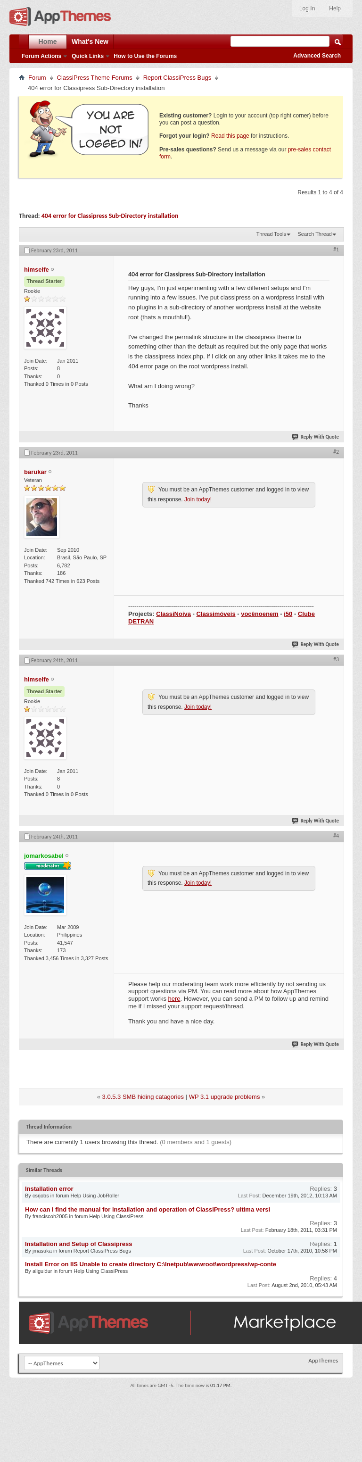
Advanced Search (317, 55)
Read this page (230, 136)
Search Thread (314, 234)
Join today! (198, 499)
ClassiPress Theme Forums (94, 77)
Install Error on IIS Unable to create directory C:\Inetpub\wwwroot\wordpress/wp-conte (150, 1264)
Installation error (49, 1188)
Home (48, 41)
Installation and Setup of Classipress (78, 1243)
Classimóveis (216, 613)
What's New (90, 41)
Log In (307, 8)
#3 (336, 659)
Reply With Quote (316, 437)
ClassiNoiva (173, 613)
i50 (288, 613)
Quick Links (88, 56)
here (174, 998)
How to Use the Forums (145, 56)
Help (335, 8)
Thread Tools (271, 234)
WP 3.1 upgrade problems (224, 1096)
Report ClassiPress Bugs (177, 77)
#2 (336, 452)
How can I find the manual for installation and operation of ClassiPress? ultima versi (147, 1209)
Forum (37, 77)
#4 (336, 835)
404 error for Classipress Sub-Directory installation (110, 216)
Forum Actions (41, 56)
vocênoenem (259, 613)
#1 (336, 249)
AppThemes (323, 1360)
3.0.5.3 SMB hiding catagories (143, 1096)
